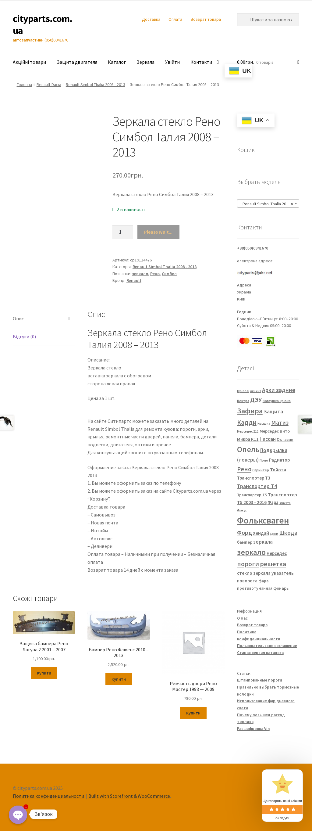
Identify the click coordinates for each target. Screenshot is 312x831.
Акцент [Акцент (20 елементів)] (255, 391)
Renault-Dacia (49, 84)
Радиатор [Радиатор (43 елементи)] (279, 460)
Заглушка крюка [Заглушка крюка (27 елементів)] (277, 400)
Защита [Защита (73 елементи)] (273, 411)
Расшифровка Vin (253, 728)
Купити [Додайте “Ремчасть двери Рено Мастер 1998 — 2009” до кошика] (193, 713)
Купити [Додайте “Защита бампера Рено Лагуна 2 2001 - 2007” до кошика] (44, 673)
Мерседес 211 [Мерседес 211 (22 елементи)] (248, 431)
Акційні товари (29, 62)
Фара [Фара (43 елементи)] (273, 502)
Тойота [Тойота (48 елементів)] (278, 469)
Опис (18, 318)
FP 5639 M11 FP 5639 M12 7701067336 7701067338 (119, 414)
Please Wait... (158, 232)
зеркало (140, 273)
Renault (133, 280)
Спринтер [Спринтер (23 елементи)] (260, 470)
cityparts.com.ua (42, 25)
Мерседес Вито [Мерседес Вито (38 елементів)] (275, 431)
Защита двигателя (77, 62)
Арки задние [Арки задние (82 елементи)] (278, 390)
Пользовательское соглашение (267, 645)
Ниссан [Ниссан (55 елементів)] (268, 439)
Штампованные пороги (259, 680)
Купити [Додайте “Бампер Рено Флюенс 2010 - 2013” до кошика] (119, 679)
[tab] (44, 319)
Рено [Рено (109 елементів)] (244, 469)
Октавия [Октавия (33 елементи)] (285, 439)
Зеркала (145, 62)
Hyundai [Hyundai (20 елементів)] (243, 391)
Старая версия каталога (260, 652)
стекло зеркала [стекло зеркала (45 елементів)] (254, 573)
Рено (155, 273)
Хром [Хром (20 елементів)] (274, 534)
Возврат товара (206, 19)
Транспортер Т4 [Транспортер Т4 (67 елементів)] (257, 486)
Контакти (201, 62)
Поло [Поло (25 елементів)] (264, 460)
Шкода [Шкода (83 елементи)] (288, 532)
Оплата (175, 19)
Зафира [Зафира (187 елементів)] (250, 411)
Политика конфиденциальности (48, 796)
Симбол (169, 273)
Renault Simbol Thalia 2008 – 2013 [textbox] (269, 204)
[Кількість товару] (122, 232)
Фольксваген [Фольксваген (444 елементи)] (263, 520)
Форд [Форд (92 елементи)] (244, 532)
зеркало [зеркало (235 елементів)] (251, 552)
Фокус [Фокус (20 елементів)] (242, 510)
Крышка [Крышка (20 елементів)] (263, 424)
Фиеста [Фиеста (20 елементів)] (285, 503)
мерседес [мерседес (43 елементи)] (277, 553)
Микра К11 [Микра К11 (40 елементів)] (248, 439)
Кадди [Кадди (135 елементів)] (247, 422)
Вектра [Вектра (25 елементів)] (243, 400)
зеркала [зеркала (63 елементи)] (263, 541)
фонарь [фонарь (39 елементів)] (281, 588)
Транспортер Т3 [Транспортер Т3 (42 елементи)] (253, 478)
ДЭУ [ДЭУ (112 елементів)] (256, 400)
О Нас (242, 618)
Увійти (172, 62)
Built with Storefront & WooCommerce (129, 796)
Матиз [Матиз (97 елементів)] (280, 422)
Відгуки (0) (24, 336)
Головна (24, 84)
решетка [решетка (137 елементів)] (273, 563)
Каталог (117, 62)
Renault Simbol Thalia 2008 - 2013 (95, 84)
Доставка (151, 19)
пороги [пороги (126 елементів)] (248, 564)
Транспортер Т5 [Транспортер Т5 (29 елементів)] (252, 495)
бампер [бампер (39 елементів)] (244, 542)
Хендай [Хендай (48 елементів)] (261, 533)
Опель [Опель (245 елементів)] (248, 449)
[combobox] (268, 203)
